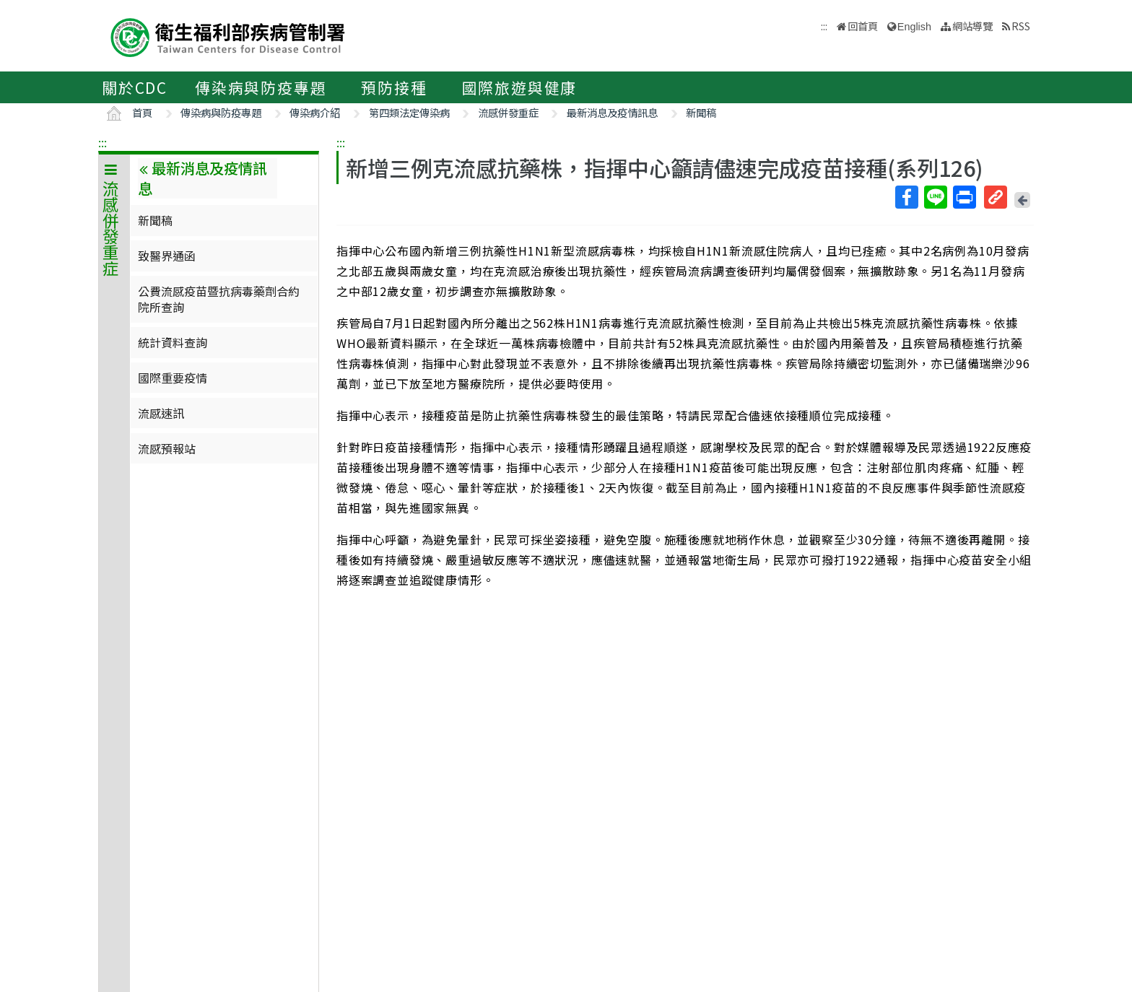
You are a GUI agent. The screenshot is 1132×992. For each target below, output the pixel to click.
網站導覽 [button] (972, 25)
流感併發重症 (508, 112)
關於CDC (134, 87)
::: (102, 142)
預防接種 (394, 87)
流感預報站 (167, 448)
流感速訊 (161, 413)
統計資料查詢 (172, 342)
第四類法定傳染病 (409, 112)
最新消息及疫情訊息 (612, 112)
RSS (1020, 25)
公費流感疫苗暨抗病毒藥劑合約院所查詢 (219, 299)
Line (935, 197)
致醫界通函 (167, 255)
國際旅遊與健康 (520, 87)
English (914, 26)
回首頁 (863, 25)
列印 (964, 197)
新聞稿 (701, 112)
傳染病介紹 (314, 112)
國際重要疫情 (172, 377)
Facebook (906, 197)
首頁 (142, 112)
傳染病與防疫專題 (260, 87)
